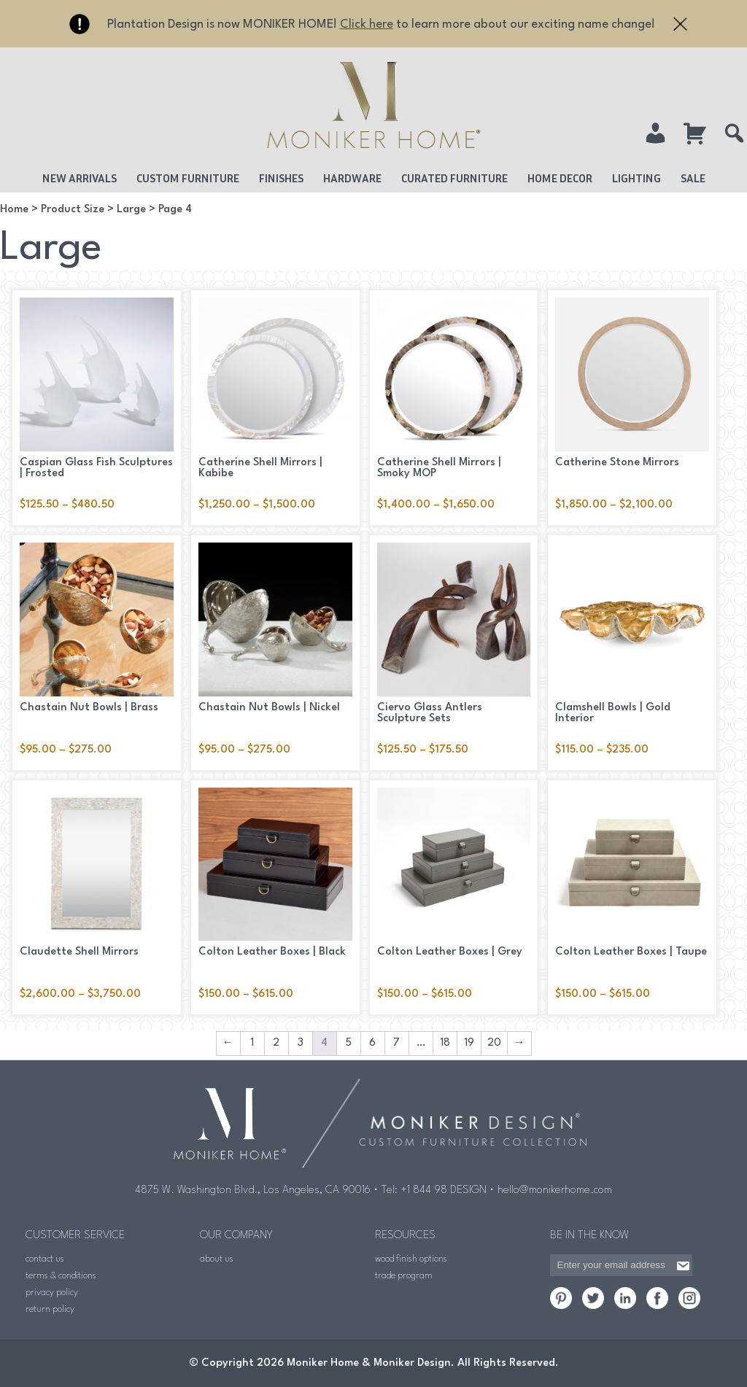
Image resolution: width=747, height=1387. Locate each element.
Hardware (352, 178)
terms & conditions (61, 1276)
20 (494, 1043)
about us (216, 1259)
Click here (366, 24)
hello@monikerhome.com (555, 1190)
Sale (693, 178)
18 (445, 1043)
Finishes (281, 178)
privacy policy (52, 1292)
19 (469, 1043)
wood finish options (411, 1259)
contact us (45, 1259)
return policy (50, 1309)
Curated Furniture (454, 178)
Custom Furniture (187, 178)
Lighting (636, 178)
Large (131, 209)
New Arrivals (79, 178)
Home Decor (559, 178)
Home (14, 209)
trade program (404, 1276)
